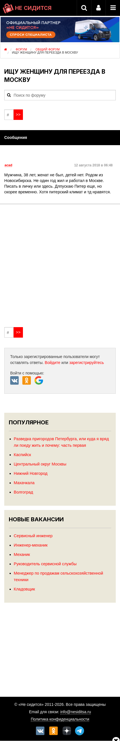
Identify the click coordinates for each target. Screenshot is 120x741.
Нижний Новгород (31, 473)
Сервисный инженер (33, 535)
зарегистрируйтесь (86, 362)
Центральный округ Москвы (40, 464)
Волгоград (23, 492)
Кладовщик (24, 589)
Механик (22, 554)
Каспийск (22, 454)
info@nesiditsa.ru (75, 712)
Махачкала (24, 482)
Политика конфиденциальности (60, 719)
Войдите (52, 362)
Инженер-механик (31, 545)
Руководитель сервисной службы (45, 564)
